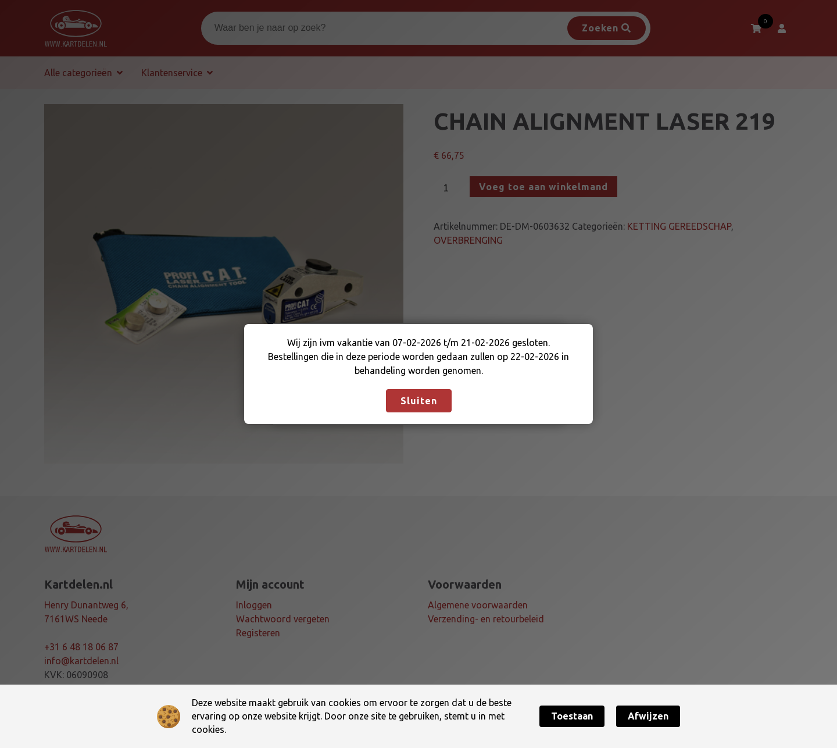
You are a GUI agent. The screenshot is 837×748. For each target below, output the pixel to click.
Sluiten (418, 401)
